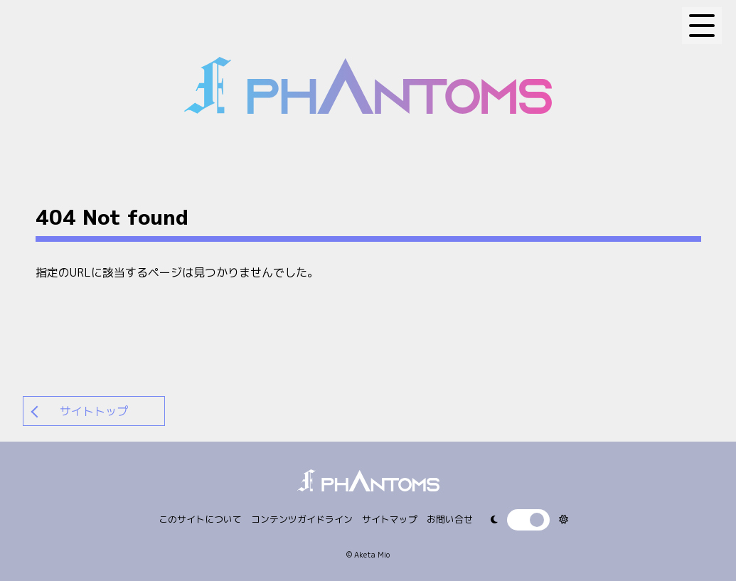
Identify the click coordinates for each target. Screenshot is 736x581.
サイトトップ (94, 411)
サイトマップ (389, 519)
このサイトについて (200, 519)
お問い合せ (450, 519)
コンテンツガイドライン (302, 519)
